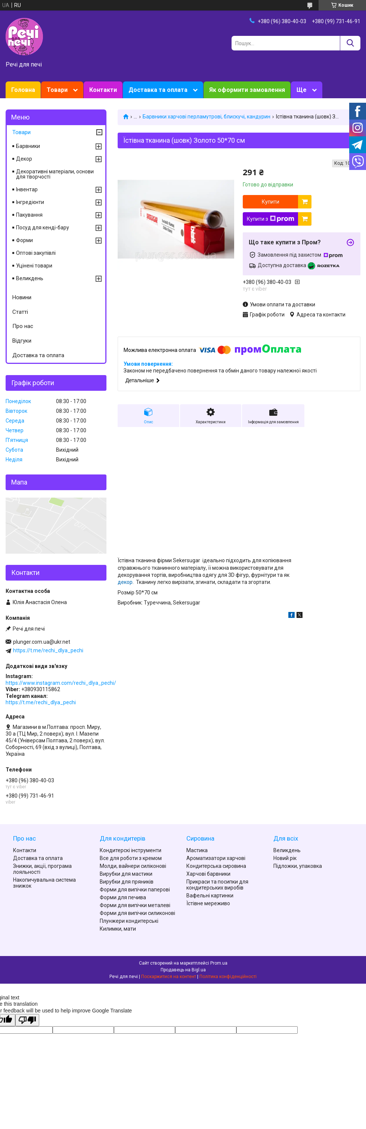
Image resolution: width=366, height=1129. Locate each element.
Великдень (29, 278)
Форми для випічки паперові (135, 890)
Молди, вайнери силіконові (133, 866)
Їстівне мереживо (208, 903)
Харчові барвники (208, 874)
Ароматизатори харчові (215, 858)
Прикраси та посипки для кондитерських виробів (217, 885)
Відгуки (21, 340)
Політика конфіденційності (228, 976)
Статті (20, 312)
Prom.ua (218, 963)
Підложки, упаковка (297, 866)
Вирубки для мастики (126, 874)
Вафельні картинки (209, 895)
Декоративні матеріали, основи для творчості (55, 174)
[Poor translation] (27, 1020)
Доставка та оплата (157, 89)
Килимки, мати (118, 929)
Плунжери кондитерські (129, 921)
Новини (21, 297)
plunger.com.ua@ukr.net (41, 642)
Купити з (270, 219)
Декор (24, 159)
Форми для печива (123, 897)
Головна (23, 89)
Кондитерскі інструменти (130, 850)
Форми (24, 240)
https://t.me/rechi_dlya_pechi (48, 650)
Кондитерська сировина (216, 866)
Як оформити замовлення (247, 89)
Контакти (103, 89)
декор (125, 582)
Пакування (29, 215)
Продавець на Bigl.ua (183, 969)
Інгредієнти (30, 202)
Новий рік (285, 858)
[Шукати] (350, 43)
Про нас (22, 326)
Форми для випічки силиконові (137, 913)
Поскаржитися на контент (168, 976)
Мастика (197, 850)
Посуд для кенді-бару (42, 228)
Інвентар (27, 189)
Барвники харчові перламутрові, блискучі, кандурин (206, 116)
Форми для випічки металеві (135, 905)
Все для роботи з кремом (131, 858)
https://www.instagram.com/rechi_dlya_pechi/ (61, 683)
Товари (57, 89)
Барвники (28, 146)
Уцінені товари (34, 266)
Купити (270, 202)
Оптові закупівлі (36, 253)
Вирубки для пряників (126, 882)
